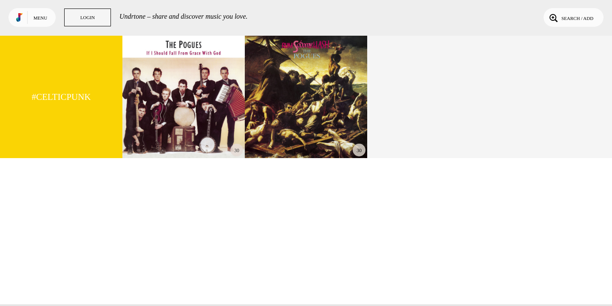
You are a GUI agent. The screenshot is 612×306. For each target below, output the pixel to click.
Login (87, 17)
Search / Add (570, 17)
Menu (40, 17)
